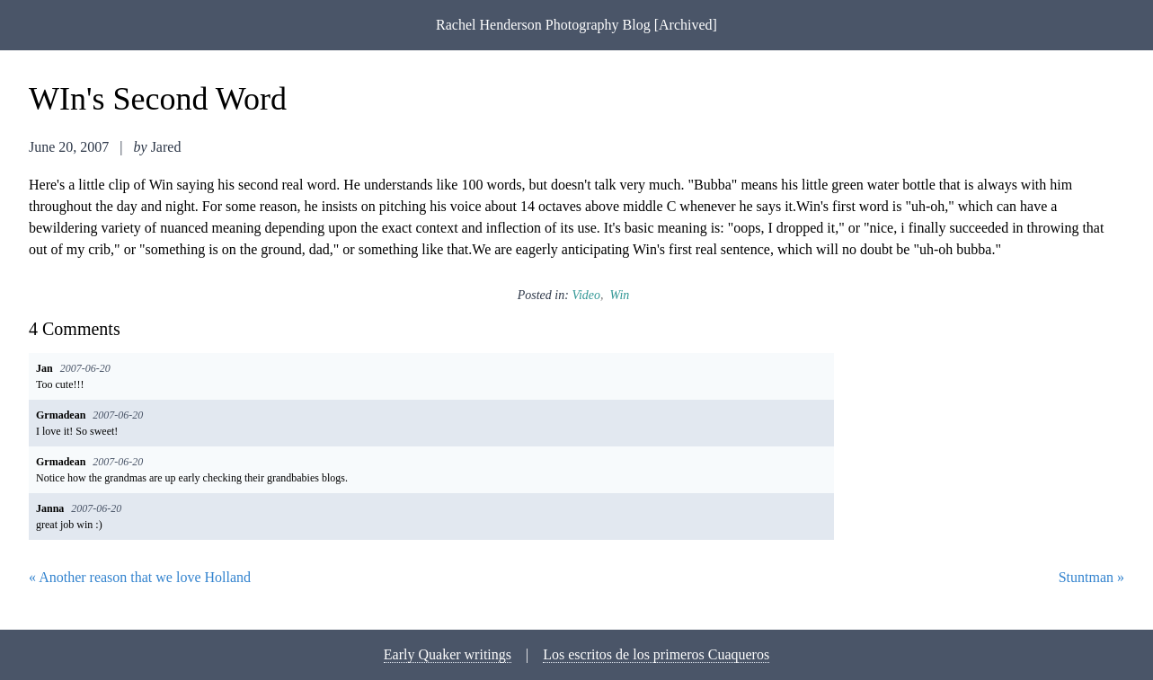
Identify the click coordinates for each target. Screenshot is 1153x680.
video (586, 295)
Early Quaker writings (447, 654)
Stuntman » (1091, 577)
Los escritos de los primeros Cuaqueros (656, 654)
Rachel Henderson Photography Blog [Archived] (576, 24)
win (620, 295)
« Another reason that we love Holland (140, 577)
